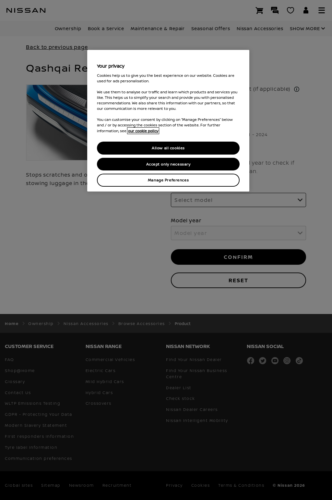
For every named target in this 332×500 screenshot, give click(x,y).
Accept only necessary (168, 164)
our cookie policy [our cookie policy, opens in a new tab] (143, 130)
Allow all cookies (168, 147)
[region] (168, 121)
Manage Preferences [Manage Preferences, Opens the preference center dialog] (168, 180)
